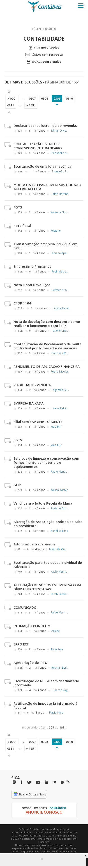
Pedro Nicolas (60, 371)
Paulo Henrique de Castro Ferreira (60, 571)
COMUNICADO (25, 607)
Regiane (56, 230)
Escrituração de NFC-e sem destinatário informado (46, 683)
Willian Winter (59, 490)
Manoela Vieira (58, 549)
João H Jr (56, 426)
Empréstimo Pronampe (32, 266)
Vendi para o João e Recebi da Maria (43, 503)
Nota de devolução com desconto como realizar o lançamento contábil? (47, 323)
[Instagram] (14, 782)
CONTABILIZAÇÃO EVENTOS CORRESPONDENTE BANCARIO (38, 146)
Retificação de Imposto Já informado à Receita (45, 705)
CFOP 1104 (22, 303)
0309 (56, 98)
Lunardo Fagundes (60, 690)
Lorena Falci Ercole (60, 408)
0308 (44, 98)
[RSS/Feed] (68, 782)
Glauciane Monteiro (60, 353)
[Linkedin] (46, 782)
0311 (10, 105)
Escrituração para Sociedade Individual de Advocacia (48, 564)
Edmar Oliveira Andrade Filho (60, 130)
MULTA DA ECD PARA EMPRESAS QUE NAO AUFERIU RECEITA (47, 186)
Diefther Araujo (60, 290)
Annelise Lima (59, 530)
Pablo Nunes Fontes (60, 471)
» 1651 (31, 105)
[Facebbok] (21, 782)
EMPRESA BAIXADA (29, 403)
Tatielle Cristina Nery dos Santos (60, 330)
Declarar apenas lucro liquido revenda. (45, 125)
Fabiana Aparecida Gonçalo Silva (60, 253)
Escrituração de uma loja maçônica (42, 166)
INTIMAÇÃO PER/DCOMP (33, 625)
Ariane (55, 631)
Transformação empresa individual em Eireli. (45, 246)
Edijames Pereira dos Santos (60, 390)
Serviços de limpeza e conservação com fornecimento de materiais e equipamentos (46, 462)
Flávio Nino (56, 712)
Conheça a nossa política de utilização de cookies (50, 853)
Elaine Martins (59, 194)
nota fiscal (22, 225)
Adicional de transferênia (34, 544)
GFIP (17, 485)
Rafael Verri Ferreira (60, 612)
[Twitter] (29, 782)
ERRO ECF (21, 644)
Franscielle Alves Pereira (60, 153)
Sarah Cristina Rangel (60, 594)
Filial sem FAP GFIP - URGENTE (38, 421)
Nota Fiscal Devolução (32, 284)
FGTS (18, 207)
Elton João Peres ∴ (60, 171)
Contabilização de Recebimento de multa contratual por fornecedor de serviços (47, 346)
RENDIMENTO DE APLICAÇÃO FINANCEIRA (47, 366)
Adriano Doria (60, 508)
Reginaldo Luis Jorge (60, 271)
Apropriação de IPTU (30, 662)
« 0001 (12, 98)
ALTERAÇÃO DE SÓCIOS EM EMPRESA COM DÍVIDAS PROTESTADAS (47, 587)
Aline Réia (57, 649)
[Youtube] (38, 782)
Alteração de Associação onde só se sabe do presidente (48, 523)
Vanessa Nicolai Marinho (60, 212)
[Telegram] (54, 782)
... (23, 98)
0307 (32, 98)
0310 (69, 98)
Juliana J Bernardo (60, 667)
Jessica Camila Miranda (62, 308)
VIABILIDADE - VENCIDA (32, 385)
